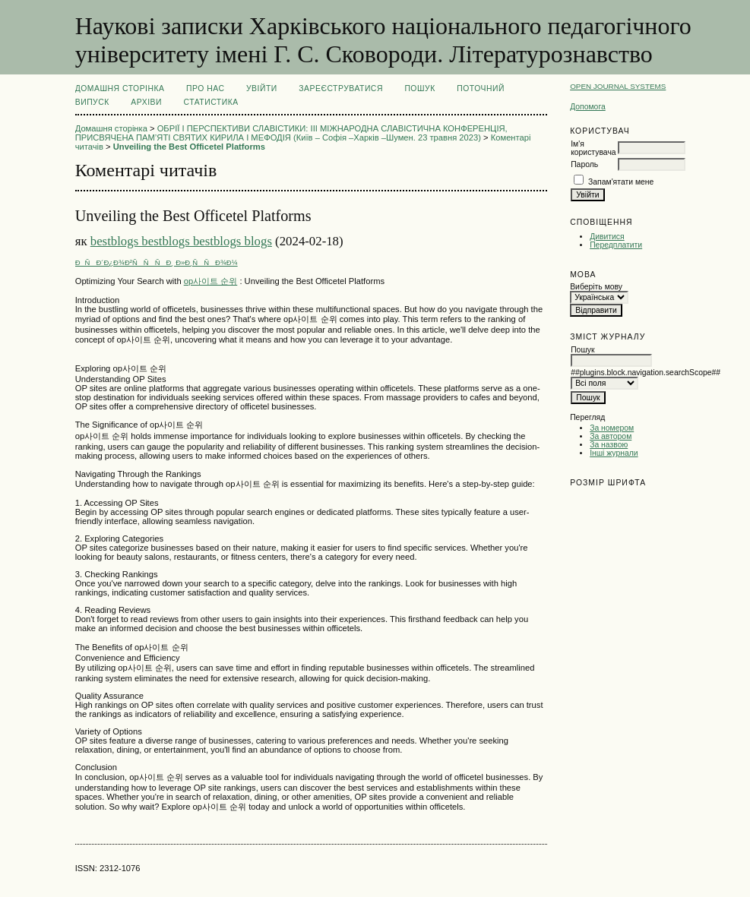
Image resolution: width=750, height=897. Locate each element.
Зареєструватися (341, 88)
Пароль (584, 164)
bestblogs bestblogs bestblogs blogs (181, 241)
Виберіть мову (596, 287)
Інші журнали (614, 453)
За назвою (609, 445)
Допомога (588, 107)
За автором (610, 436)
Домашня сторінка (120, 88)
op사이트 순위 (211, 281)
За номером (612, 428)
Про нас (205, 88)
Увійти (261, 88)
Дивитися (607, 236)
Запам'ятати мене (620, 182)
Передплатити (616, 245)
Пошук (419, 88)
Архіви (146, 102)
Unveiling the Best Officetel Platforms (189, 146)
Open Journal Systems (618, 86)
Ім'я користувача (593, 148)
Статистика (210, 102)
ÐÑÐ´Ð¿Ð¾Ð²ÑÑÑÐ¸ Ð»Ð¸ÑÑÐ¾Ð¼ (156, 262)
